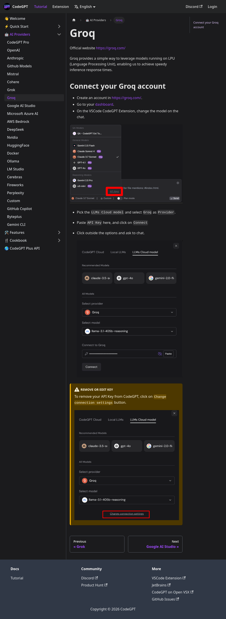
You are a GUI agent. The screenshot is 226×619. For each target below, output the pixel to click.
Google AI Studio (21, 105)
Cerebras (14, 177)
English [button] (83, 6)
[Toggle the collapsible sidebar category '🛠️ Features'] (59, 232)
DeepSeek (15, 129)
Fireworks (15, 184)
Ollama (13, 161)
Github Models (19, 66)
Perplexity (15, 192)
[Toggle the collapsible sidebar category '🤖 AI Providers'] (59, 34)
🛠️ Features (14, 232)
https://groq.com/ (110, 48)
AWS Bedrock (18, 121)
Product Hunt (94, 585)
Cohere (13, 81)
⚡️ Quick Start (16, 26)
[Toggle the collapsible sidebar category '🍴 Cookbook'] (59, 240)
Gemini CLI (16, 224)
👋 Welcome (14, 18)
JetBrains (161, 585)
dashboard (104, 104)
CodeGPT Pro (18, 42)
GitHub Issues (165, 599)
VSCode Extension (169, 578)
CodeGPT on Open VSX (172, 592)
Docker (13, 153)
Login (212, 6)
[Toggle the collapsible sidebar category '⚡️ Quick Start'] (59, 26)
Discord (194, 6)
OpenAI (13, 50)
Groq (11, 97)
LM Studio (15, 169)
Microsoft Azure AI (22, 113)
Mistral (13, 74)
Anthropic (15, 58)
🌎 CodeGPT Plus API (22, 248)
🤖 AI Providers (17, 34)
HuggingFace (18, 145)
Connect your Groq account (205, 24)
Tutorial (40, 6)
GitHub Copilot (19, 208)
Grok (11, 89)
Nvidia (12, 137)
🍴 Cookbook (15, 240)
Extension (60, 6)
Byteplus (14, 216)
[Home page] (74, 20)
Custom (13, 200)
